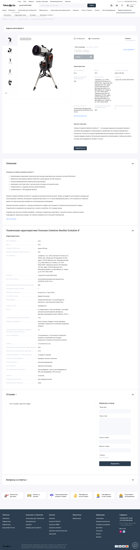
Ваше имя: (103, 407)
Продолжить (115, 463)
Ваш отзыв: (103, 416)
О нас (19, 1)
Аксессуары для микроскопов (61, 10)
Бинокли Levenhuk (55, 528)
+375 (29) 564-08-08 (125, 520)
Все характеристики (80, 116)
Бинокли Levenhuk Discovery (58, 531)
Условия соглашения (103, 524)
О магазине (100, 518)
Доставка (99, 528)
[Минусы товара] (115, 450)
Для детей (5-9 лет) (8, 528)
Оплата (98, 534)
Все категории (25, 5)
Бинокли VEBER (54, 524)
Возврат (98, 537)
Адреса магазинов (15, 28)
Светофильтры (31, 521)
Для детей (52, 534)
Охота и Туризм (87, 10)
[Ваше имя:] (115, 411)
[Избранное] (122, 5)
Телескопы (12, 10)
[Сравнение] (116, 5)
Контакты (68, 1)
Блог (25, 1)
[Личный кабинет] (111, 5)
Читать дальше (11, 219)
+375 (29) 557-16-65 (127, 1)
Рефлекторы (6, 524)
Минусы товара (104, 446)
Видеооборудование (125, 10)
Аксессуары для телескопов (27, 10)
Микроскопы (44, 10)
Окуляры (29, 524)
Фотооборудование (109, 10)
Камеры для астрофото (33, 528)
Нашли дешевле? (128, 49)
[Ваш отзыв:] (115, 426)
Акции (4, 10)
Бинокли (76, 10)
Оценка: (102, 455)
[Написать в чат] (135, 545)
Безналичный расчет (56, 1)
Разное (97, 10)
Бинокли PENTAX (55, 521)
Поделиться (80, 148)
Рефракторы (6, 521)
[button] (6, 93)
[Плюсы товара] (115, 441)
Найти (92, 5)
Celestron (128, 38)
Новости (31, 1)
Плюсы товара (104, 437)
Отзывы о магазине (42, 1)
